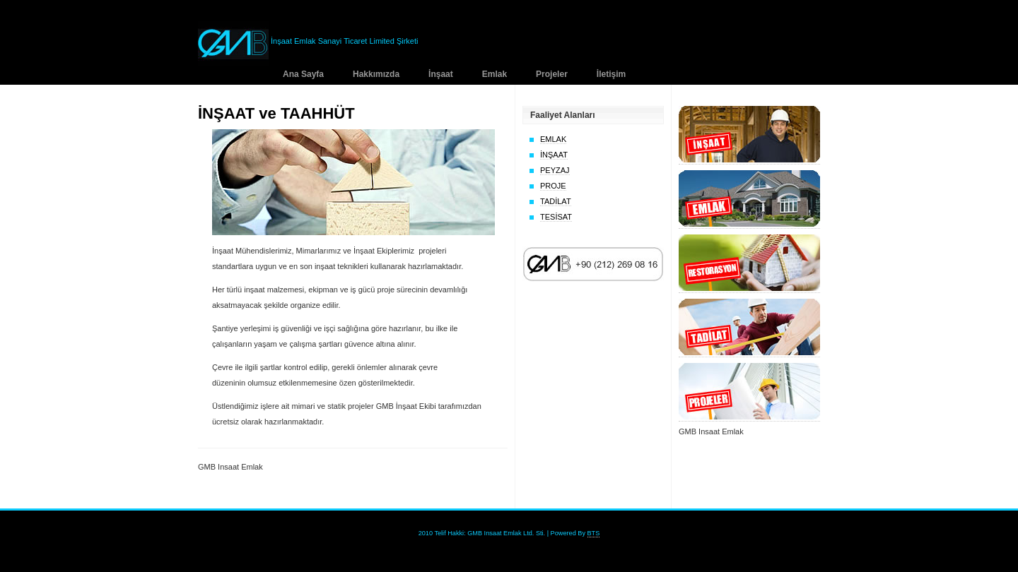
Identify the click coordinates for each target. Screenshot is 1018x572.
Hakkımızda (376, 74)
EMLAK (553, 139)
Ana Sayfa (303, 74)
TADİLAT (555, 201)
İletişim (611, 74)
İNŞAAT (554, 154)
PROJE (553, 185)
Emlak (494, 74)
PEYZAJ (555, 170)
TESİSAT (556, 217)
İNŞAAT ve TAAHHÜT (276, 113)
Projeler (552, 74)
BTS (593, 533)
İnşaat (440, 74)
